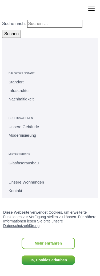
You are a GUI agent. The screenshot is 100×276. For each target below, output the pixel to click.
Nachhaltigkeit (21, 99)
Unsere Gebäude (24, 126)
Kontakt (15, 190)
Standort (16, 82)
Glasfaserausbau (24, 163)
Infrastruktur (19, 90)
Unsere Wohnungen (26, 182)
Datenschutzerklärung (21, 226)
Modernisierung (22, 135)
